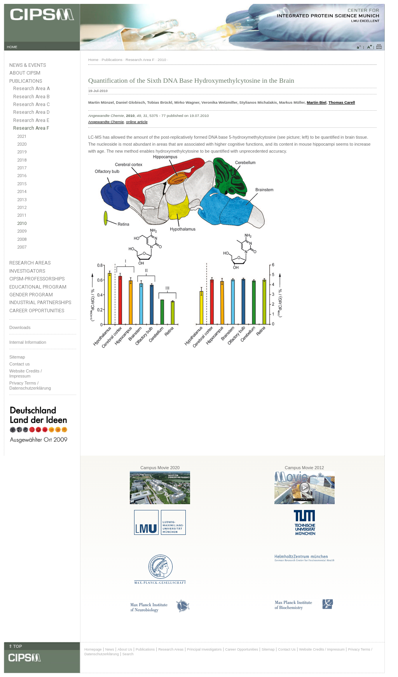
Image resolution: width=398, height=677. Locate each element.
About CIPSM (24, 73)
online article (136, 122)
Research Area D (31, 112)
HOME (12, 47)
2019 (21, 152)
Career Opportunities (36, 310)
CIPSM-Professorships (37, 279)
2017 (21, 168)
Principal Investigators (204, 649)
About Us (124, 649)
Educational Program (37, 287)
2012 (21, 207)
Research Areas (30, 263)
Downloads (19, 327)
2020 (21, 144)
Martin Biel (316, 102)
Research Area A (31, 88)
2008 (21, 239)
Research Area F (31, 128)
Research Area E (31, 120)
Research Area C (31, 104)
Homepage (93, 649)
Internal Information (27, 342)
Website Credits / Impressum (322, 649)
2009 (21, 231)
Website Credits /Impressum (25, 373)
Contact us (19, 364)
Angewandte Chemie (106, 122)
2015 (21, 183)
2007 (21, 247)
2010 (21, 223)
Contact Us (286, 649)
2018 (21, 160)
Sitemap (17, 357)
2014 (21, 191)
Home (93, 59)
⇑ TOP (15, 646)
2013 (21, 199)
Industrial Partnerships (40, 302)
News (109, 649)
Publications (25, 81)
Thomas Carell (341, 102)
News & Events (27, 65)
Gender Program (31, 295)
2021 (21, 136)
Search (128, 654)
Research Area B (31, 96)
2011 (21, 215)
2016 (21, 175)
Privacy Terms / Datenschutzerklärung (30, 385)
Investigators (27, 271)
